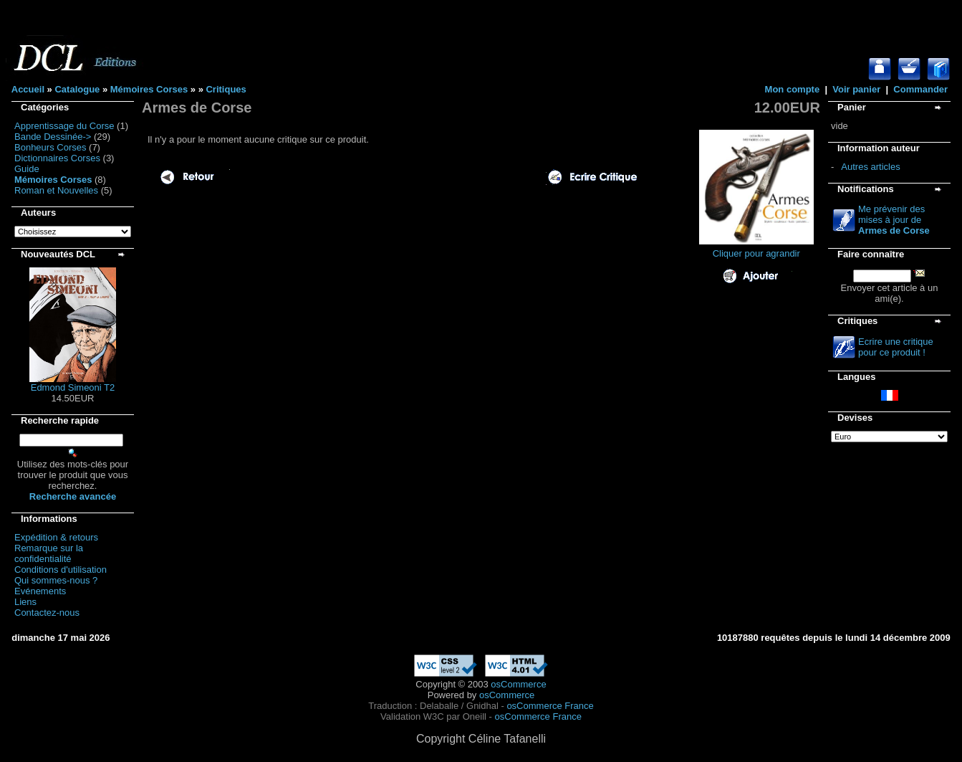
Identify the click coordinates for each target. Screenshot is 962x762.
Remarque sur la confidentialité (48, 553)
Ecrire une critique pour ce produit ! (895, 347)
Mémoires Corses (149, 89)
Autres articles (870, 166)
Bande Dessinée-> (52, 136)
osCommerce (518, 684)
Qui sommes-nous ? (55, 580)
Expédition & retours (56, 537)
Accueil (27, 89)
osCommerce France (549, 705)
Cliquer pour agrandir (756, 249)
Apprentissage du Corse (64, 125)
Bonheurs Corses (50, 147)
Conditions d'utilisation (60, 569)
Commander (920, 89)
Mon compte (792, 89)
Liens (25, 601)
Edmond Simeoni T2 (73, 387)
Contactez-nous (47, 612)
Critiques (226, 89)
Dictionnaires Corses (57, 158)
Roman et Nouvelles (56, 190)
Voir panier (856, 89)
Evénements (40, 591)
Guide (26, 168)
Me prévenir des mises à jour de (894, 220)
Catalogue (77, 89)
